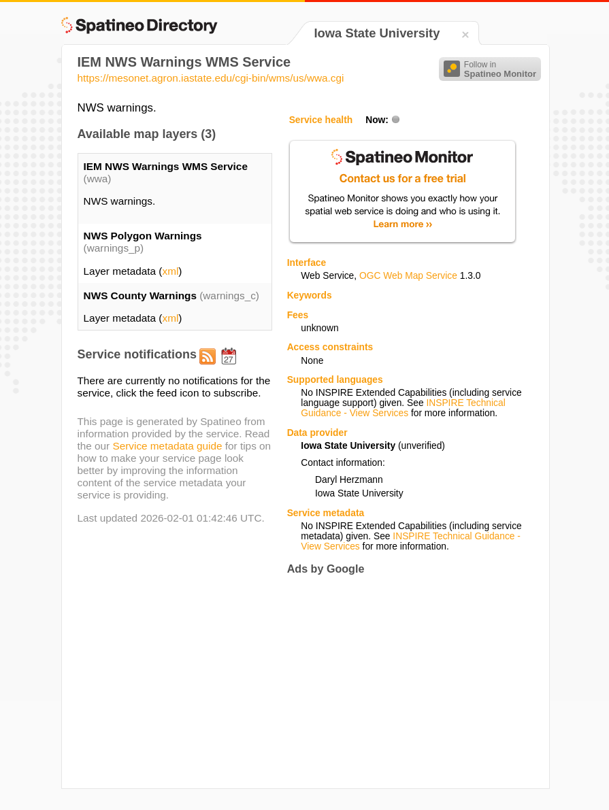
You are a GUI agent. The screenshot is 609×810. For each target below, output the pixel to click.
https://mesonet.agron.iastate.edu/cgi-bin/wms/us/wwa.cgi (211, 78)
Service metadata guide (167, 446)
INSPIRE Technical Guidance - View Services (403, 408)
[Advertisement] (401, 681)
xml (170, 271)
